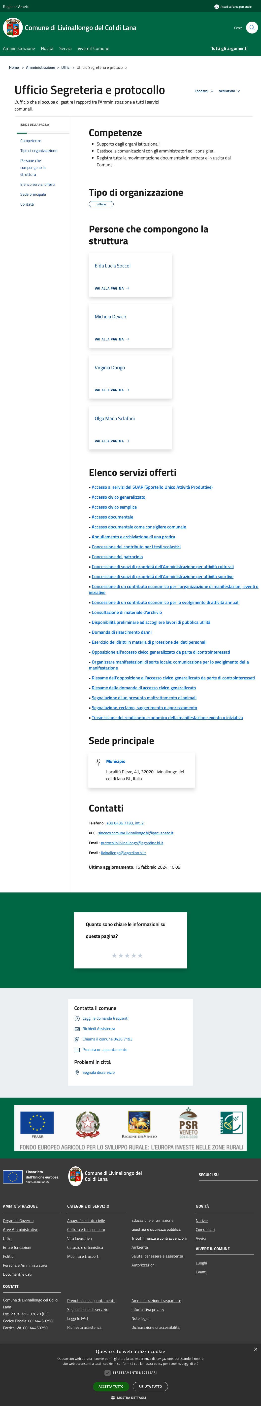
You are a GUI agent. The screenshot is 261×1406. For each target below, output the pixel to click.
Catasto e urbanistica (85, 1247)
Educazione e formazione (152, 1220)
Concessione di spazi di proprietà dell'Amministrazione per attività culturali (163, 566)
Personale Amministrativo (25, 1265)
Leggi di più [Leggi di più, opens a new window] (190, 1364)
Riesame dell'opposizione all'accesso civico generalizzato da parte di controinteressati (173, 677)
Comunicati (205, 1229)
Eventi (201, 1272)
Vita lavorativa (79, 1238)
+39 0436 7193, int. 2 (125, 823)
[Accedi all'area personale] (233, 6)
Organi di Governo (18, 1220)
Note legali (140, 1318)
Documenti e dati (17, 1274)
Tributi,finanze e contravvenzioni (159, 1238)
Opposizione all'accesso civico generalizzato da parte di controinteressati (161, 652)
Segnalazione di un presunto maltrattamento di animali (144, 697)
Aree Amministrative (20, 1229)
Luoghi (201, 1263)
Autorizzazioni (143, 1265)
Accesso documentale (112, 517)
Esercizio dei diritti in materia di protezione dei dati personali (149, 642)
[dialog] (130, 1375)
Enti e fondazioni (17, 1247)
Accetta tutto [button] (111, 1386)
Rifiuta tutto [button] (150, 1386)
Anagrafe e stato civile (86, 1220)
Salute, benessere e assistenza (157, 1256)
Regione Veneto (16, 6)
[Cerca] (252, 28)
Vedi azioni (230, 91)
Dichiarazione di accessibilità (155, 1327)
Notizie (202, 1220)
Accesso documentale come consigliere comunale (139, 526)
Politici (8, 1256)
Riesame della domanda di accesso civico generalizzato (144, 687)
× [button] (255, 1349)
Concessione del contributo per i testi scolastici (136, 546)
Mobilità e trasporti (83, 1256)
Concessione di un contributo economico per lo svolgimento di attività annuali (165, 602)
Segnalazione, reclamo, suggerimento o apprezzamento (144, 707)
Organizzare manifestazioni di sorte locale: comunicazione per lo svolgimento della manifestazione (169, 665)
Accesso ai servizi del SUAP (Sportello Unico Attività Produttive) (152, 487)
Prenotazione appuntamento (91, 1300)
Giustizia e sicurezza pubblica (156, 1229)
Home (14, 67)
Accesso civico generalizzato (118, 497)
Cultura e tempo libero (86, 1229)
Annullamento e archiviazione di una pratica (133, 536)
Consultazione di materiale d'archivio (127, 612)
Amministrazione (40, 67)
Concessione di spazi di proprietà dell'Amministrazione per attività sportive (162, 576)
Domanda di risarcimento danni (122, 632)
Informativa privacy (147, 1309)
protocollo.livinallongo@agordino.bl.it (132, 843)
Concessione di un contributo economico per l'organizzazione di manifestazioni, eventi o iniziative (174, 589)
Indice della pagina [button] (34, 124)
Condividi (205, 91)
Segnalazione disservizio (87, 1309)
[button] (130, 1397)
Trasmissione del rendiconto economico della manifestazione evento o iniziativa (167, 717)
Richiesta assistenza (84, 1327)
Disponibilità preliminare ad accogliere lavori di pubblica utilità (151, 622)
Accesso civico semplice (114, 507)
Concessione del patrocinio (117, 556)
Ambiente (139, 1247)
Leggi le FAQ (77, 1318)
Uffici (65, 67)
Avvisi (201, 1238)
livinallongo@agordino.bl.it (123, 853)
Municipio (116, 761)
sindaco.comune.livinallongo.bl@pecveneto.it (135, 833)
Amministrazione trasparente (156, 1300)
